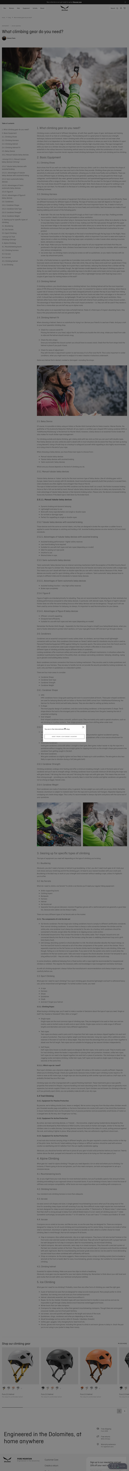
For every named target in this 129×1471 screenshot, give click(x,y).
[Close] (83, 727)
